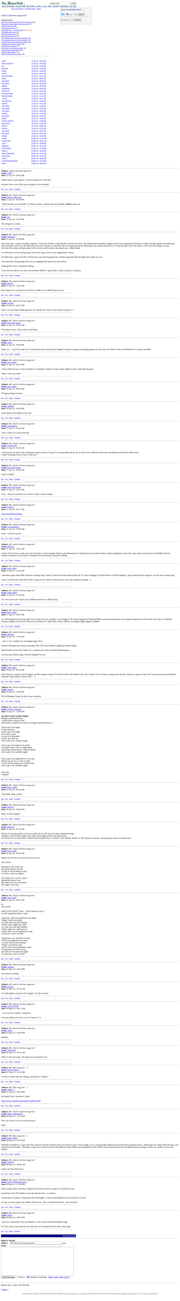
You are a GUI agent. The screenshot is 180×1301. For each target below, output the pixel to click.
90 (23, 44)
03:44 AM (42, 93)
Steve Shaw (5, 81)
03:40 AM (42, 88)
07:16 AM (43, 138)
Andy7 (4, 61)
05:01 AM (42, 76)
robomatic (5, 68)
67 (17, 32)
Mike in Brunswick (8, 153)
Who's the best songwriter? (10, 50)
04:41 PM (42, 61)
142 (33, 22)
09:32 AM (42, 133)
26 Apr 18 (35, 71)
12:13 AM (43, 153)
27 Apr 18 (35, 88)
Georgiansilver (6, 101)
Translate (17, 189)
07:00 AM (42, 101)
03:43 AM (42, 91)
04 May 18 (34, 141)
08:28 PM (42, 78)
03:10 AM (43, 156)
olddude (4, 86)
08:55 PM (42, 81)
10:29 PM (42, 118)
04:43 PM (43, 136)
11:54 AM (42, 106)
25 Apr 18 (35, 61)
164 (21, 50)
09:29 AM (42, 131)
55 (25, 48)
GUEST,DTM (6, 141)
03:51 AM (42, 96)
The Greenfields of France (11, 514)
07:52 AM (42, 128)
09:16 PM (42, 86)
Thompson (5, 146)
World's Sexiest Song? (8, 34)
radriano (4, 136)
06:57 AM (42, 98)
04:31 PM (42, 116)
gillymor (4, 103)
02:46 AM (42, 123)
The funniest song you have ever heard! (14, 38)
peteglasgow (6, 88)
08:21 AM (43, 141)
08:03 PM (43, 163)
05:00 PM (43, 143)
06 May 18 (34, 146)
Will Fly (4, 126)
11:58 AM (42, 108)
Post (2, 189)
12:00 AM (42, 121)
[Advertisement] (76, 41)
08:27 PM (42, 111)
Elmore (4, 71)
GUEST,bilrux (6, 148)
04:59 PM (42, 63)
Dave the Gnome (7, 76)
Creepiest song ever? (8, 28)
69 (15, 26)
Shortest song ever (7, 26)
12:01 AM (42, 71)
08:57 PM (42, 83)
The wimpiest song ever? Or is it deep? (14, 40)
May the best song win (8, 36)
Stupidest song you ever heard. (11, 44)
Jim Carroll (5, 131)
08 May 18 (34, 153)
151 (29, 38)
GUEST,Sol (6, 91)
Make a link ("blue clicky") (59, 1283)
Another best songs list (8, 46)
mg (3, 66)
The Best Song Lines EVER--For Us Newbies (16, 22)
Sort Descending (30, 9)
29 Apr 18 (35, 118)
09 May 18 (34, 161)
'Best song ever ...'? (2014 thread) (12, 30)
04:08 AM (43, 158)
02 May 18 (34, 138)
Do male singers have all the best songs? (14, 42)
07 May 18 (34, 148)
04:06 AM (42, 126)
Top (6, 189)
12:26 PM (43, 148)
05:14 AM (43, 146)
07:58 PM (42, 68)
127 (29, 40)
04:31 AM (42, 73)
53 (29, 42)
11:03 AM (42, 113)
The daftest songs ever (8, 32)
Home (39, 9)
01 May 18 (34, 136)
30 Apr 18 (35, 121)
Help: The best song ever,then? (11, 54)
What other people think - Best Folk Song (14, 24)
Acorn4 (4, 138)
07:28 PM (43, 161)
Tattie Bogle (6, 108)
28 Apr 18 (35, 113)
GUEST (4, 73)
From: (4, 173)
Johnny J (5, 151)
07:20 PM (42, 66)
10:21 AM (42, 103)
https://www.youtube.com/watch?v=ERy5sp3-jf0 (20, 1101)
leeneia (4, 118)
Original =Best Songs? (8, 52)
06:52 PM (43, 151)
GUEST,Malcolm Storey (10, 161)
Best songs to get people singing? (12, 48)
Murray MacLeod (7, 63)
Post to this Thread (17, 9)
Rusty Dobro (6, 123)
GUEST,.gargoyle (7, 121)
